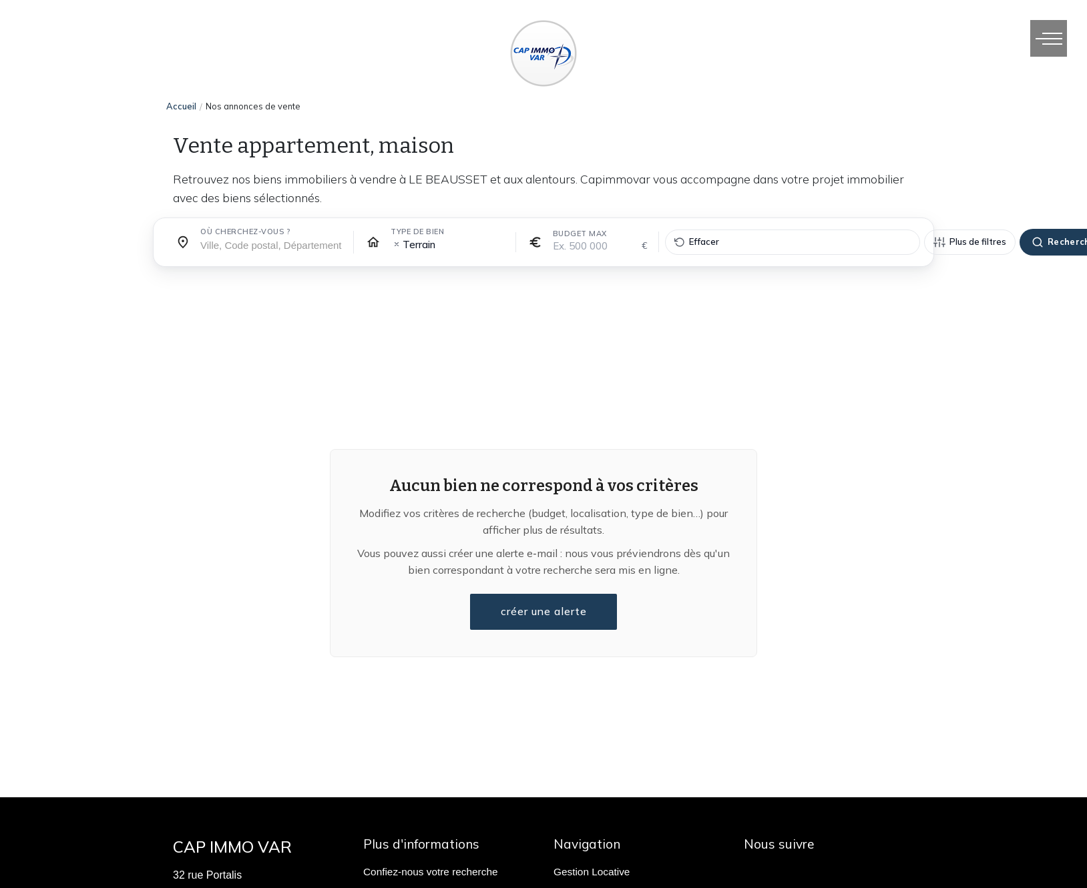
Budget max (580, 234)
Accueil (181, 106)
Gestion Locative (592, 871)
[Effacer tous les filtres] (792, 242)
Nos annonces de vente (253, 106)
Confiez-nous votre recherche (430, 871)
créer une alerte (543, 611)
